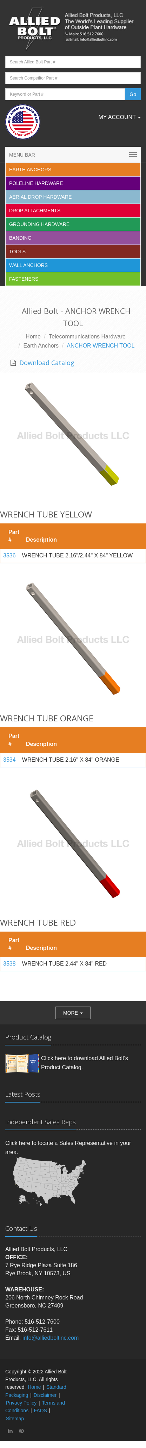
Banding (20, 238)
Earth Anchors (41, 346)
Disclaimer (45, 1395)
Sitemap (15, 1418)
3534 (9, 760)
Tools (17, 251)
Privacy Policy (21, 1403)
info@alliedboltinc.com (50, 1338)
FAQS (40, 1410)
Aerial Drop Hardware (40, 197)
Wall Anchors (28, 265)
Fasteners (23, 279)
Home (33, 336)
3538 (9, 964)
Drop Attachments (34, 210)
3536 (9, 555)
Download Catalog (46, 362)
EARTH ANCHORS (30, 169)
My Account (119, 117)
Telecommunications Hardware (87, 336)
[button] (73, 1013)
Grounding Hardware (39, 224)
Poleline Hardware (36, 183)
